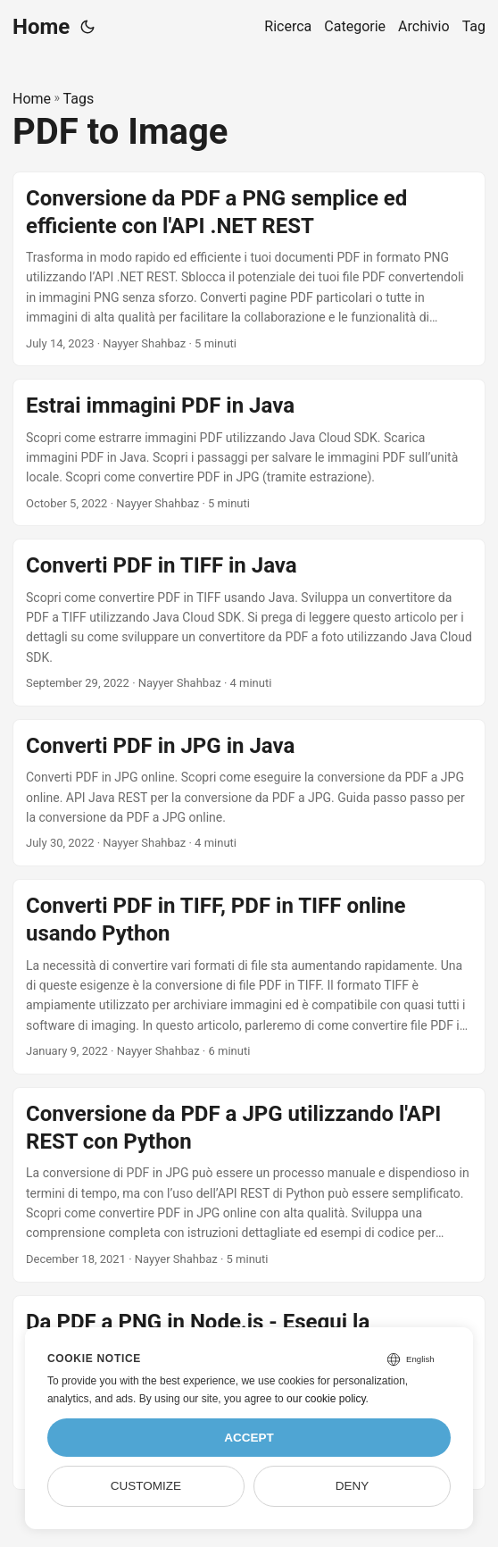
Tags (79, 98)
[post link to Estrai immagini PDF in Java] (249, 452)
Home (41, 26)
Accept (249, 1437)
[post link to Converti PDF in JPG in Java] (249, 792)
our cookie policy (326, 1398)
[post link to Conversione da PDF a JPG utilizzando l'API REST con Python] (249, 1185)
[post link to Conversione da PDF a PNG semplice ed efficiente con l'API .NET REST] (249, 269)
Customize (146, 1486)
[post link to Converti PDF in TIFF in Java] (249, 622)
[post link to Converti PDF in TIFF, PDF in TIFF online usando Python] (249, 977)
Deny (352, 1486)
